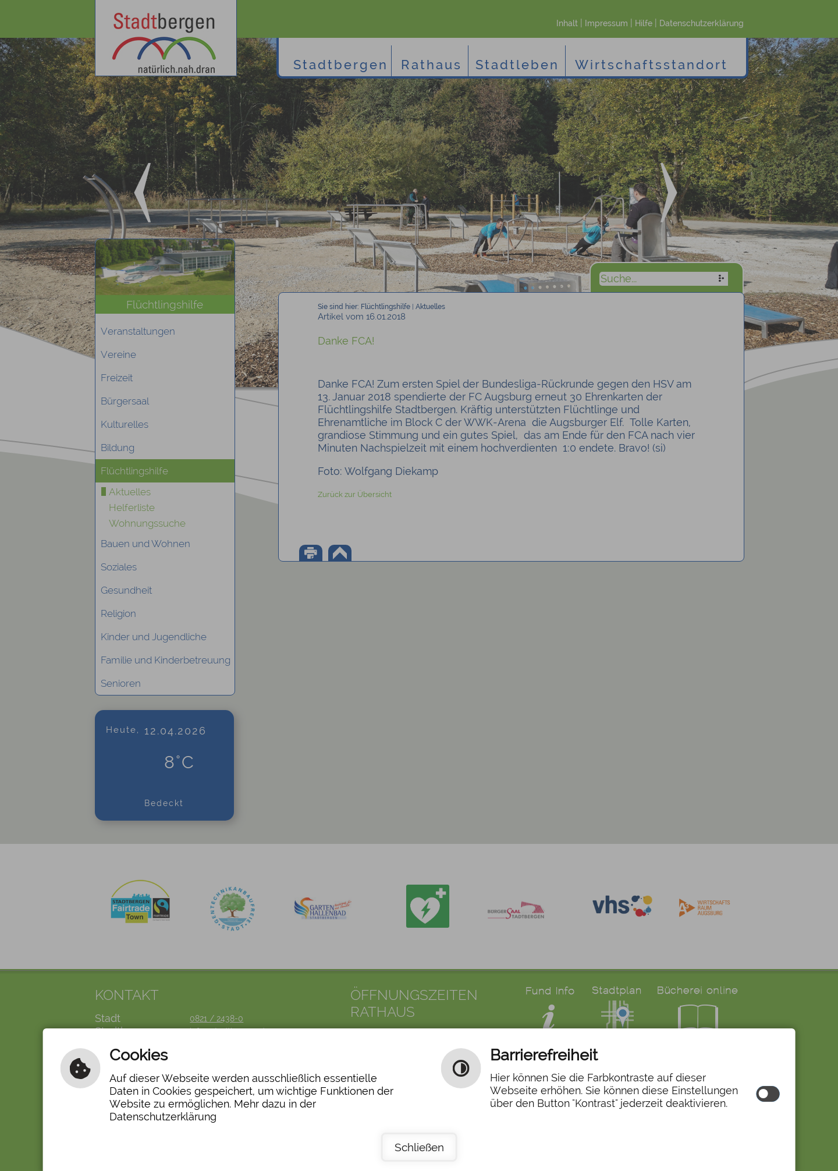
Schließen (419, 1147)
